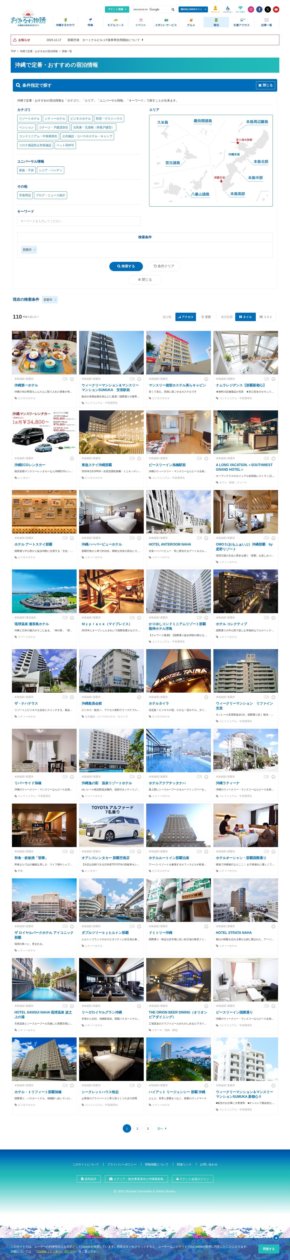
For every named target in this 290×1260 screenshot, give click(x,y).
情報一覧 (67, 50)
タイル (247, 316)
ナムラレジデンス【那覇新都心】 (241, 384)
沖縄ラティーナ (227, 782)
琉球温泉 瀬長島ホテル (31, 623)
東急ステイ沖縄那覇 (97, 463)
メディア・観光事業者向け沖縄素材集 (138, 1178)
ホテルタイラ (159, 702)
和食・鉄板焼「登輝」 (31, 857)
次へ (160, 1127)
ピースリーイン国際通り (234, 1011)
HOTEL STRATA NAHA (234, 931)
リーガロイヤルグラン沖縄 (102, 1011)
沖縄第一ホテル (26, 384)
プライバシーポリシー (122, 1163)
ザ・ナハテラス (26, 702)
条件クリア (166, 265)
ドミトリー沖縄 (160, 931)
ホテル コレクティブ (231, 623)
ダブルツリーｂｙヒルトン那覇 (105, 931)
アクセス (187, 316)
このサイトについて (85, 1163)
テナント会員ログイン (194, 1178)
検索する (128, 265)
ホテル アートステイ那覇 (33, 543)
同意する (269, 1249)
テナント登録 (115, 9)
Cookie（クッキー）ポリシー (56, 1251)
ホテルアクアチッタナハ (167, 782)
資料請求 (90, 1178)
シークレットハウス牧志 (100, 1091)
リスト (268, 316)
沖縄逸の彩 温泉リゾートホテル (107, 782)
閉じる (147, 278)
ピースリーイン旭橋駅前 (167, 463)
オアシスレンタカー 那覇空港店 (105, 857)
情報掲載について (157, 1163)
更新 (208, 316)
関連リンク (184, 1163)
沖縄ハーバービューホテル (102, 543)
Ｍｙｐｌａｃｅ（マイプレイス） (107, 623)
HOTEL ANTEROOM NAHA (170, 543)
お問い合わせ (209, 1163)
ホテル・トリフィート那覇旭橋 (37, 1091)
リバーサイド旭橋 (27, 782)
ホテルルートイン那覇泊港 (169, 857)
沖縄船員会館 (92, 702)
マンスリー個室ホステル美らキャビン (177, 384)
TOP (13, 50)
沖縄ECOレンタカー (29, 463)
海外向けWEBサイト (191, 9)
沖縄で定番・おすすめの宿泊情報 (39, 50)
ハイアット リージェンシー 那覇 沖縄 (177, 1091)
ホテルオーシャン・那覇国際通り (241, 857)
